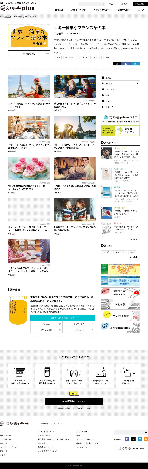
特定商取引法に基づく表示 (87, 443)
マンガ (108, 101)
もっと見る (133, 240)
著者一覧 (3, 451)
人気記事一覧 (5, 439)
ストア (141, 10)
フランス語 (83, 57)
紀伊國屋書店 (46, 330)
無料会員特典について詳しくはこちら (74, 408)
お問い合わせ (81, 432)
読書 (107, 95)
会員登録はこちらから (73, 401)
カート (112, 4)
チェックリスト (120, 252)
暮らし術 (8, 17)
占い (133, 252)
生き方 (108, 78)
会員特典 (41, 443)
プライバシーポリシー (85, 439)
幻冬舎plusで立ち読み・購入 (62, 318)
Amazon (46, 324)
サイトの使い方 (44, 435)
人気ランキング (78, 10)
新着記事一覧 (5, 435)
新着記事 (59, 10)
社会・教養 (110, 89)
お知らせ (109, 107)
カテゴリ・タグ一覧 (8, 447)
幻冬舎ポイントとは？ (47, 447)
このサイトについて (46, 432)
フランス (96, 57)
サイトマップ (81, 447)
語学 (58, 57)
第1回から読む (29, 53)
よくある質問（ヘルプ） (48, 451)
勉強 (107, 57)
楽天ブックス (78, 324)
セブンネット (78, 330)
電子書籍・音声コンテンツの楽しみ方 (53, 439)
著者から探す (124, 10)
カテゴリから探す (101, 10)
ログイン (125, 4)
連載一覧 (3, 443)
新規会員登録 (140, 4)
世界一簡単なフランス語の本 (84, 48)
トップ (2, 432)
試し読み (69, 57)
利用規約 (79, 435)
